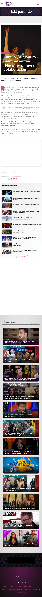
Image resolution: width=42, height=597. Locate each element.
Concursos (25, 573)
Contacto (26, 576)
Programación (7, 573)
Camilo (10, 172)
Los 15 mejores (17, 576)
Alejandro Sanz (18, 172)
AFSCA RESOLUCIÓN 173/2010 (21, 587)
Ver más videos (35, 323)
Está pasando (35, 573)
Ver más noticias (22, 256)
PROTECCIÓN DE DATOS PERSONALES (13, 586)
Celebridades (17, 573)
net (23, 592)
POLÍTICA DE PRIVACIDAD (30, 586)
